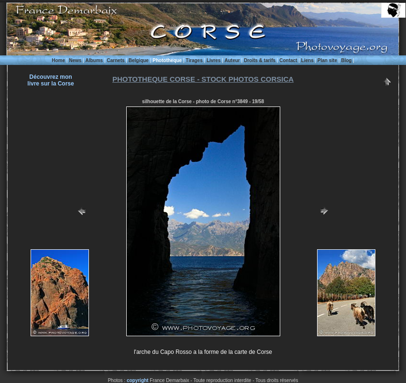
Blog (346, 60)
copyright (138, 380)
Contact (288, 60)
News (75, 60)
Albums (94, 60)
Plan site (327, 60)
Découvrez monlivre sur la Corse (50, 80)
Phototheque (167, 60)
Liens (307, 60)
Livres (213, 60)
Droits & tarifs (259, 60)
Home (58, 60)
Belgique (139, 60)
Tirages (194, 60)
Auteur (232, 60)
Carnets (115, 60)
